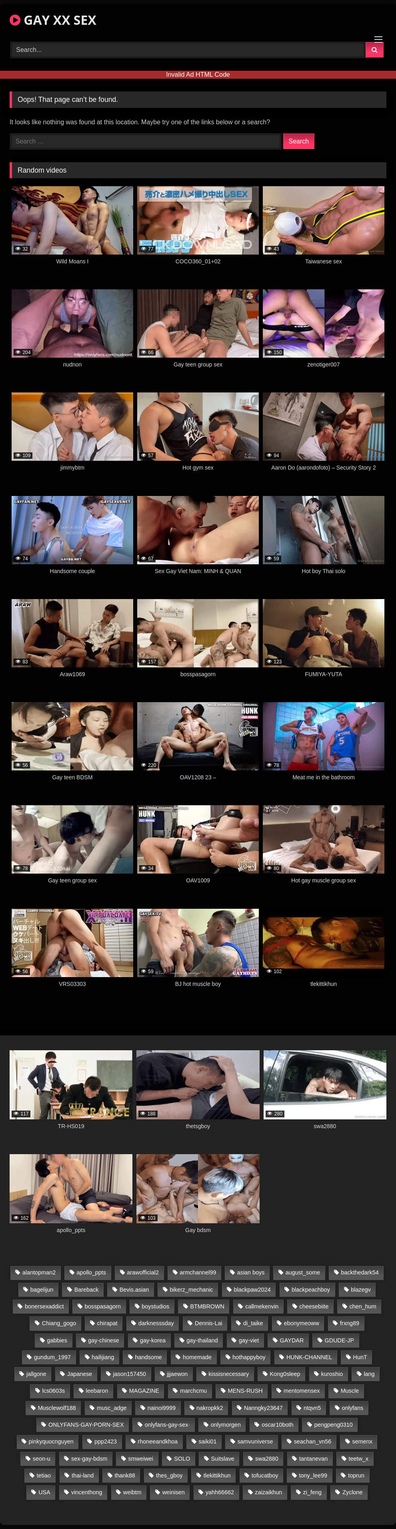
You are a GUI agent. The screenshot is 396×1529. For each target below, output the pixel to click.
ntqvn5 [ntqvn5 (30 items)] (312, 1408)
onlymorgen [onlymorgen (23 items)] (226, 1424)
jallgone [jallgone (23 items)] (36, 1374)
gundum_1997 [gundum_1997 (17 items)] (52, 1357)
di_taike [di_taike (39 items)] (253, 1323)
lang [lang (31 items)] (369, 1374)
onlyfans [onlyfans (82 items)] (353, 1408)
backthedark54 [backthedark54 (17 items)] (359, 1272)
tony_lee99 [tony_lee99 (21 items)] (313, 1475)
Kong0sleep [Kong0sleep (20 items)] (285, 1374)
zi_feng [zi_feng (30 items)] (312, 1492)
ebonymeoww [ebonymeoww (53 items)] (301, 1323)
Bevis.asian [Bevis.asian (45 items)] (134, 1289)
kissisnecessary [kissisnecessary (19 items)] (229, 1374)
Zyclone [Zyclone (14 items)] (352, 1492)
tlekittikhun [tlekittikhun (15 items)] (217, 1475)
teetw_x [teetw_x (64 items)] (358, 1458)
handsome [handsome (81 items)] (148, 1357)
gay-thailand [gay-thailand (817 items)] (202, 1340)
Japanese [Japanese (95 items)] (79, 1374)
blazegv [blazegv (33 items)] (361, 1289)
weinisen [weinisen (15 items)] (173, 1492)
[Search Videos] (188, 50)
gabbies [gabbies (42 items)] (57, 1340)
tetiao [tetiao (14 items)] (44, 1475)
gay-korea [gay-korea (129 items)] (153, 1340)
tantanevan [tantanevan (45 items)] (313, 1458)
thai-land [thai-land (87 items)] (83, 1475)
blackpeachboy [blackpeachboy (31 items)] (311, 1289)
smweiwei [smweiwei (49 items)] (140, 1458)
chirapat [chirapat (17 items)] (107, 1323)
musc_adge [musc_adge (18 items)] (111, 1408)
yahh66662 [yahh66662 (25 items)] (220, 1492)
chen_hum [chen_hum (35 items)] (363, 1306)
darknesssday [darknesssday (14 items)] (156, 1323)
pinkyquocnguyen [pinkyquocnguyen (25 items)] (51, 1441)
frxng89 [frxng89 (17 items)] (349, 1323)
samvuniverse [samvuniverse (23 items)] (255, 1441)
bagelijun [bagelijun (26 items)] (42, 1289)
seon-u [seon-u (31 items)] (41, 1458)
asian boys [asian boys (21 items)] (251, 1272)
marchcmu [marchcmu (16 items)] (193, 1391)
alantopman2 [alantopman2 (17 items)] (39, 1272)
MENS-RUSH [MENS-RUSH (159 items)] (245, 1391)
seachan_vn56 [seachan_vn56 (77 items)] (313, 1441)
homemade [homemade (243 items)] (197, 1357)
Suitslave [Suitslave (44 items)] (222, 1458)
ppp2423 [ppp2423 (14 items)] (105, 1441)
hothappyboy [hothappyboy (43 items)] (248, 1357)
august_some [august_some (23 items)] (303, 1272)
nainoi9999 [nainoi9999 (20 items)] (162, 1408)
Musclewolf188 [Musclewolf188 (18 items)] (57, 1408)
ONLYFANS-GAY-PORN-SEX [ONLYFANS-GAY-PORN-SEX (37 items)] (86, 1424)
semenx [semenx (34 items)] (362, 1441)
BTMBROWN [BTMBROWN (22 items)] (207, 1306)
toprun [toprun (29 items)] (356, 1475)
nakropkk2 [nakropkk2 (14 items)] (209, 1408)
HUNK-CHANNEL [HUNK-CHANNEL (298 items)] (309, 1357)
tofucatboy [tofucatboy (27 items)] (265, 1475)
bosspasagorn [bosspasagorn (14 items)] (103, 1306)
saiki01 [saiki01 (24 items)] (208, 1441)
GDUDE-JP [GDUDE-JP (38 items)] (339, 1340)
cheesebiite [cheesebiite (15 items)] (314, 1306)
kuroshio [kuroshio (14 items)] (332, 1374)
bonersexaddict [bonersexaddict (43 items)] (44, 1306)
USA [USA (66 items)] (44, 1492)
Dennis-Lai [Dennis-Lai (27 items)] (208, 1323)
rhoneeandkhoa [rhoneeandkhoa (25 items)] (158, 1441)
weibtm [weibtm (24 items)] (132, 1492)
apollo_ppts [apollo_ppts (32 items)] (91, 1272)
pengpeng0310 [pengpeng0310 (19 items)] (333, 1424)
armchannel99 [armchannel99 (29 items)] (198, 1272)
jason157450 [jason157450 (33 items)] (129, 1374)
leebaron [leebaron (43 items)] (97, 1391)
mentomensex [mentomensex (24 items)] (302, 1391)
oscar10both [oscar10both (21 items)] (277, 1424)
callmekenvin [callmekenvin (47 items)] (261, 1306)
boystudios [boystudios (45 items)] (155, 1306)
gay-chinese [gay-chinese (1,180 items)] (103, 1340)
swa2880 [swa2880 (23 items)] (266, 1458)
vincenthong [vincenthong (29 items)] (86, 1492)
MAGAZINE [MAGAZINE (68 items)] (144, 1391)
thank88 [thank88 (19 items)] (125, 1475)
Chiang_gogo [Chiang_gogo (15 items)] (59, 1323)
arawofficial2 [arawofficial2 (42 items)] (143, 1272)
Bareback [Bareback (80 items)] (86, 1289)
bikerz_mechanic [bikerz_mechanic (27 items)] (191, 1289)
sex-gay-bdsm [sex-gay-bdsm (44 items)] (89, 1458)
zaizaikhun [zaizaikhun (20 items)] (268, 1492)
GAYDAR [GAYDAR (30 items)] (292, 1340)
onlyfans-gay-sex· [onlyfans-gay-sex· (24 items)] (167, 1424)
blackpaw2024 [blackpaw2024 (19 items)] (252, 1289)
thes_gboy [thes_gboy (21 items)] (169, 1475)
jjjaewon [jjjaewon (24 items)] (177, 1374)
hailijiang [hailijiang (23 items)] (103, 1357)
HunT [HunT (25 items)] (360, 1357)
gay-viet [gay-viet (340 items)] (249, 1340)
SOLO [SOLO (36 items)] (182, 1458)
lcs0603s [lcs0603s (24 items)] (53, 1391)
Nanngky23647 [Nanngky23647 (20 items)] (263, 1408)
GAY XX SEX (53, 19)
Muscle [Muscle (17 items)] (350, 1391)
